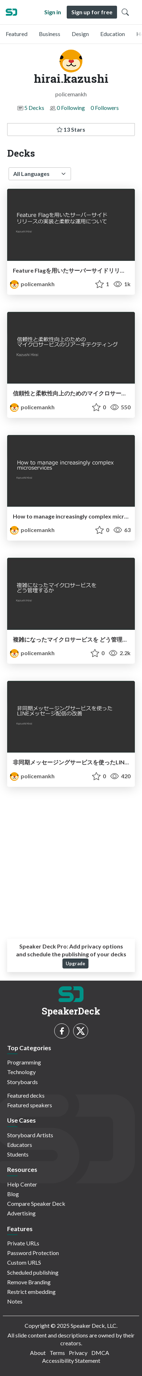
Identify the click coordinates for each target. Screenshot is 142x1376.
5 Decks (34, 107)
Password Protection (33, 1252)
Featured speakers (29, 1105)
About (38, 1352)
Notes (14, 1301)
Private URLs (23, 1243)
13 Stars (71, 129)
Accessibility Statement (71, 1360)
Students (18, 1154)
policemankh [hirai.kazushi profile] (32, 283)
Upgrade (75, 963)
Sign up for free (91, 12)
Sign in (52, 12)
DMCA (100, 1352)
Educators (19, 1144)
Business (49, 33)
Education (112, 33)
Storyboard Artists (30, 1135)
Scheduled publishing (33, 1272)
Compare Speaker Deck (36, 1203)
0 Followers (105, 107)
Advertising (21, 1213)
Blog (13, 1193)
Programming (24, 1062)
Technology (21, 1071)
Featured (16, 33)
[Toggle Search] (125, 12)
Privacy (78, 1352)
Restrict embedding (31, 1291)
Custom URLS (24, 1262)
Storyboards (22, 1081)
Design (80, 33)
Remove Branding (29, 1282)
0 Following (71, 107)
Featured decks (26, 1095)
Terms (57, 1352)
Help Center (22, 1184)
